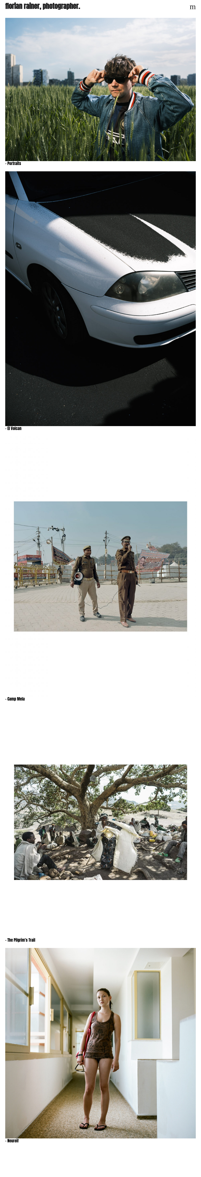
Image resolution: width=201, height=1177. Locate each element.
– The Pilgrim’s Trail (20, 940)
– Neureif (12, 1141)
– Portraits (13, 163)
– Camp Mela (15, 699)
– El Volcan (13, 428)
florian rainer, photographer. (42, 6)
